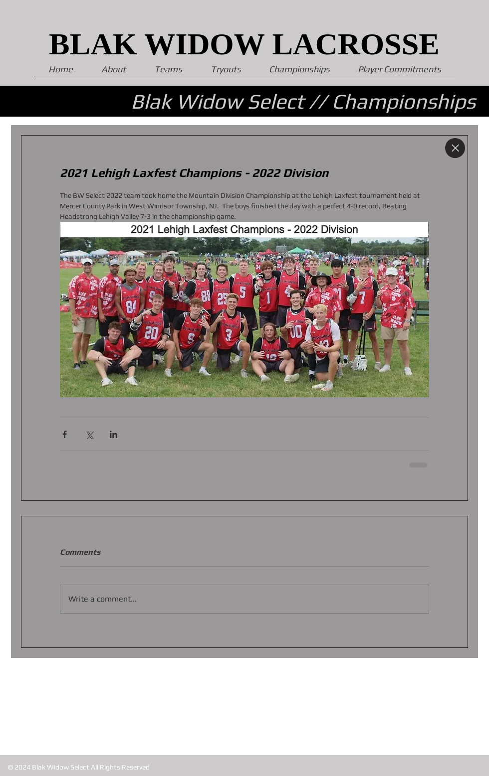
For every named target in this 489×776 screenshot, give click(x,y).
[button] (399, 72)
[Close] (455, 148)
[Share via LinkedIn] (113, 434)
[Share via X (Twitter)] (89, 434)
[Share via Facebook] (64, 434)
